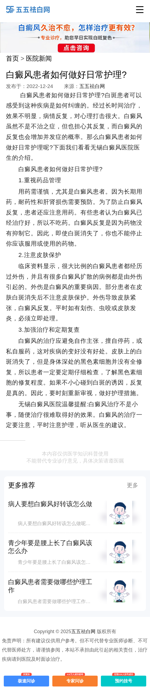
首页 (12, 58)
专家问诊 (75, 679)
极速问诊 (26, 679)
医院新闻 (39, 58)
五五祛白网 (92, 86)
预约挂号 (123, 679)
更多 (132, 485)
